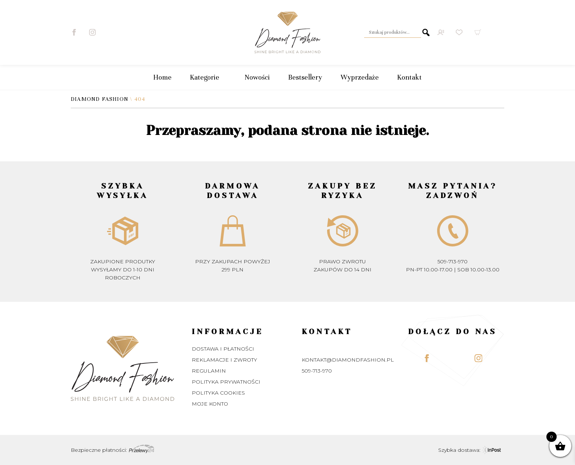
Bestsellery (305, 77)
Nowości (257, 77)
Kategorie (208, 77)
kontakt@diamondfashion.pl (348, 359)
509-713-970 (452, 261)
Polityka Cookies (218, 392)
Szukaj (426, 32)
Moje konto (210, 403)
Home (162, 77)
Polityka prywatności (226, 381)
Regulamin (209, 370)
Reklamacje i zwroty (224, 359)
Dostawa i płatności (223, 348)
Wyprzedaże (360, 77)
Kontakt (409, 77)
